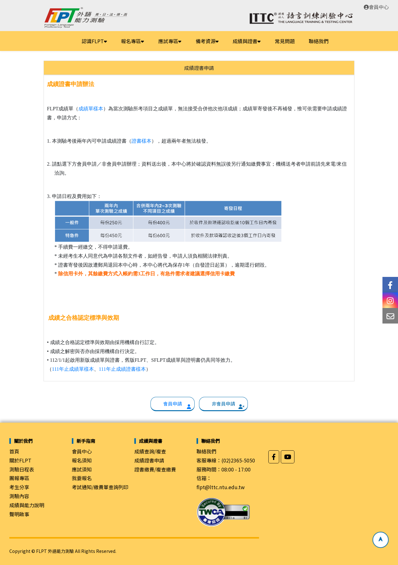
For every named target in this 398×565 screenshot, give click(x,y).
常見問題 (285, 41)
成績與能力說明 (26, 505)
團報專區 (19, 478)
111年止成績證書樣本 (122, 369)
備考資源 (207, 41)
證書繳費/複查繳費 (155, 469)
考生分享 (19, 487)
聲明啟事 (19, 514)
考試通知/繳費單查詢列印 (100, 487)
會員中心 (376, 7)
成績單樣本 (90, 108)
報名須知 (82, 460)
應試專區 (169, 41)
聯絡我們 (319, 41)
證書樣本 (141, 141)
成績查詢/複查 (150, 451)
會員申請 (172, 403)
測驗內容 (19, 496)
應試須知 (82, 469)
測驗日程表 (21, 469)
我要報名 (82, 478)
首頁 (14, 451)
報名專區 (132, 41)
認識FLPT (94, 41)
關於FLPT (20, 460)
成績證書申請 (149, 460)
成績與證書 (247, 41)
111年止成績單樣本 (73, 369)
